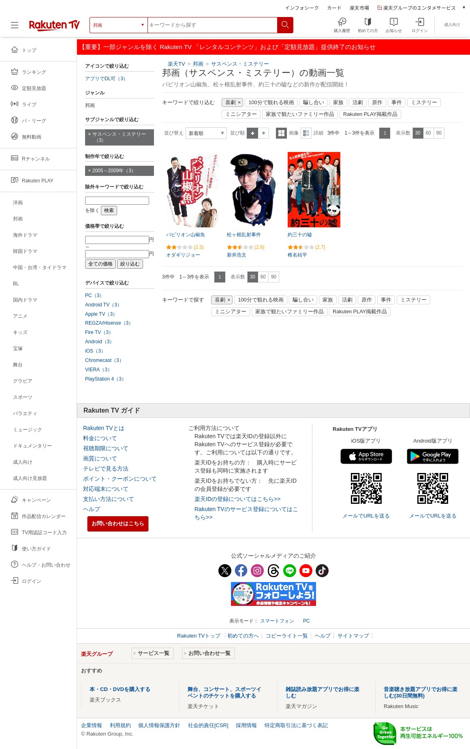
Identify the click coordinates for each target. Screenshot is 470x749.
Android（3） (99, 342)
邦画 (198, 64)
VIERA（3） (98, 369)
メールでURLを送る (366, 516)
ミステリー (424, 102)
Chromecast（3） (104, 360)
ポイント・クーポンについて (120, 478)
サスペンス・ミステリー (240, 64)
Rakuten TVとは (103, 428)
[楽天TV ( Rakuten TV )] (54, 28)
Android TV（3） (103, 305)
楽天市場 (359, 7)
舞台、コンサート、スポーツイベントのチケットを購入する (224, 692)
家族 (338, 102)
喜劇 (230, 102)
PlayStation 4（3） (105, 379)
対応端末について (105, 489)
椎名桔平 (297, 255)
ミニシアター (241, 114)
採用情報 (246, 725)
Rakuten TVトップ (199, 636)
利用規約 (120, 725)
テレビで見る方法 (105, 468)
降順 (263, 133)
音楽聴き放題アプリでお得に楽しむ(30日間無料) (420, 692)
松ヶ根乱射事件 (244, 235)
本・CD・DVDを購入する (120, 689)
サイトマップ (353, 636)
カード (334, 7)
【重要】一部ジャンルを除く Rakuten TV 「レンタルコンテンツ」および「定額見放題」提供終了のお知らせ (227, 46)
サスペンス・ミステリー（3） (119, 137)
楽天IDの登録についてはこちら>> (237, 499)
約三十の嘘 (300, 235)
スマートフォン (277, 621)
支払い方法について (108, 499)
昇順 (252, 133)
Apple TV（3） (101, 314)
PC (306, 621)
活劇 (357, 102)
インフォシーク (302, 7)
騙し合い (313, 102)
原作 (377, 102)
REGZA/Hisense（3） (109, 323)
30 (417, 133)
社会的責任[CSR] (208, 725)
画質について (100, 458)
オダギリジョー (183, 255)
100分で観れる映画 (271, 102)
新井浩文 (236, 255)
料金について (100, 438)
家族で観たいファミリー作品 (300, 114)
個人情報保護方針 (159, 725)
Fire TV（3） (99, 332)
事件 (396, 102)
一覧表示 (281, 133)
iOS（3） (95, 351)
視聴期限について (105, 448)
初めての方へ (243, 636)
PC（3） (95, 295)
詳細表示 (306, 133)
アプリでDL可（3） (106, 78)
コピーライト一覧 (287, 636)
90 (438, 133)
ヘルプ (91, 509)
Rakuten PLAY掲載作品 (370, 114)
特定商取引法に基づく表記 (296, 725)
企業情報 (91, 725)
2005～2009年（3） (114, 170)
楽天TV (176, 64)
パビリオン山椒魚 (185, 235)
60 (428, 133)
